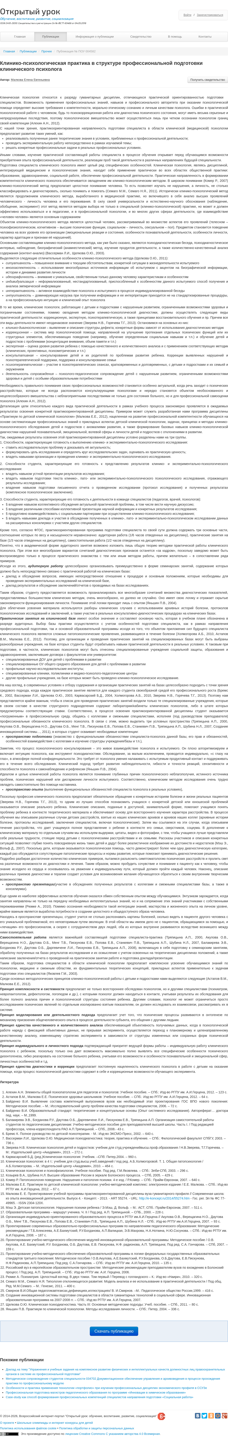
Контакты (205, 36)
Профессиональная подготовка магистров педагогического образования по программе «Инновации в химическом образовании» (96, 1392)
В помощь (175, 36)
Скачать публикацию (114, 1331)
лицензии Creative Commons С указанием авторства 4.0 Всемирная (112, 1434)
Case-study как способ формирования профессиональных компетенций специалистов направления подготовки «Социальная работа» (99, 1397)
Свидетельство (140, 36)
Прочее (46, 51)
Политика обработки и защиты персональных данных (96, 1428)
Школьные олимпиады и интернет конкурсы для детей (55, 1422)
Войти (187, 15)
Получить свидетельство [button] (208, 79)
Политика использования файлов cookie (28, 1428)
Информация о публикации (95, 36)
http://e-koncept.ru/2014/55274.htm (164, 1198)
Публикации (50, 36)
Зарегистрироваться (210, 15)
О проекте (7, 1422)
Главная (19, 36)
